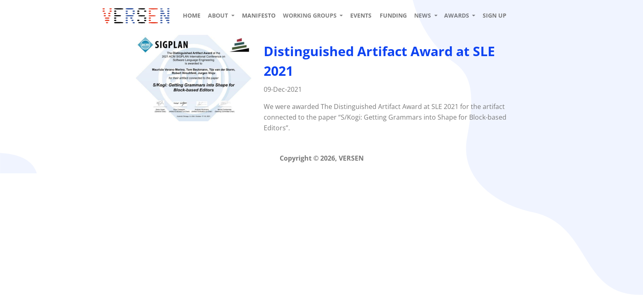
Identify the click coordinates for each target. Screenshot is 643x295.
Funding (393, 15)
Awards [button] (457, 15)
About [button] (219, 15)
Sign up (494, 15)
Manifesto (259, 15)
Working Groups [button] (310, 15)
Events (361, 15)
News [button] (423, 15)
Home (192, 15)
